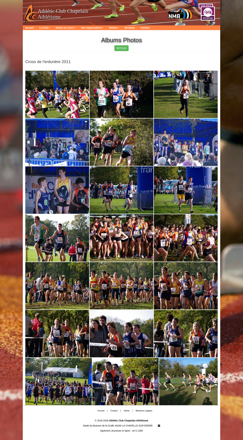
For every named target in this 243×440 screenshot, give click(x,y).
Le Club (44, 27)
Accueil (29, 27)
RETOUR (122, 48)
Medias (114, 27)
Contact (145, 27)
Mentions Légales (144, 411)
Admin (127, 411)
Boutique (130, 27)
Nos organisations (92, 27)
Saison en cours (65, 27)
